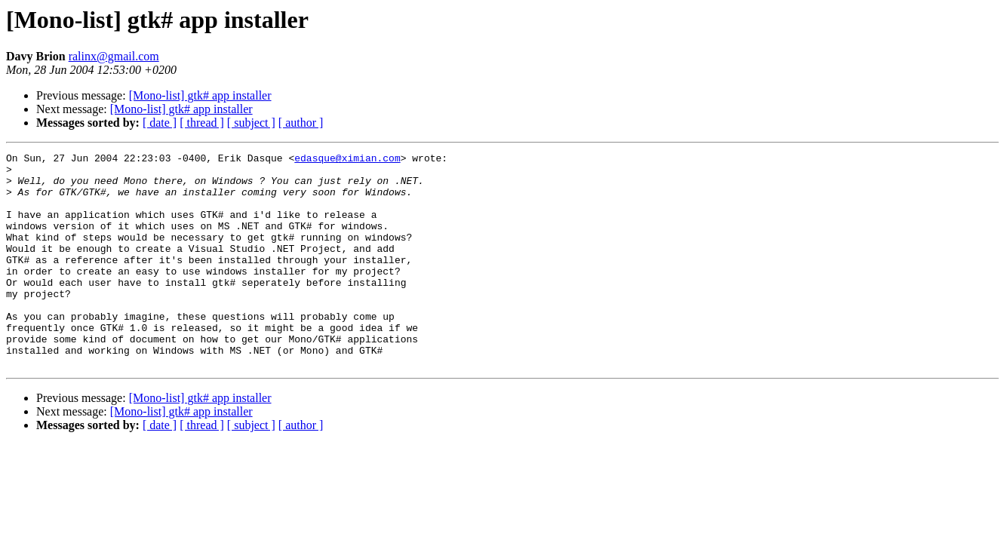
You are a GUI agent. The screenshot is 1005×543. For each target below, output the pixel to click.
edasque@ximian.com (347, 160)
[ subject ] (251, 122)
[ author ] (301, 122)
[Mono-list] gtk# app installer (200, 95)
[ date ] (160, 122)
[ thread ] (202, 122)
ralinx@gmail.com (114, 56)
